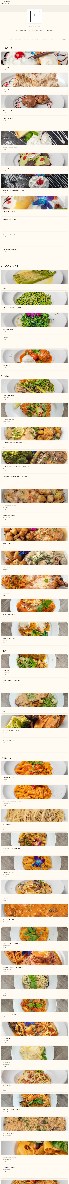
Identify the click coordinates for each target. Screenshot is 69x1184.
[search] (4, 39)
